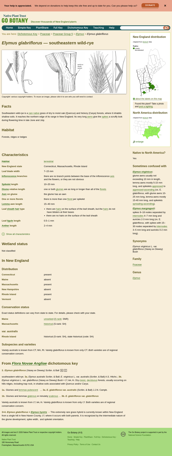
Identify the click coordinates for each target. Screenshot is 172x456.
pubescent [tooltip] (32, 390)
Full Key (58, 28)
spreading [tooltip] (138, 203)
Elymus (136, 278)
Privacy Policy (72, 444)
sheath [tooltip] (10, 209)
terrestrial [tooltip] (48, 161)
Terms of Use (85, 444)
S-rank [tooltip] (58, 319)
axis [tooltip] (112, 176)
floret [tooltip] (69, 199)
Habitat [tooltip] (5, 161)
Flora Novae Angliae (29, 363)
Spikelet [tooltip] (6, 184)
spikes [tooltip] (105, 116)
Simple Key (24, 28)
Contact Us (96, 444)
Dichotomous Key (78, 28)
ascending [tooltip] (149, 189)
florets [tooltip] (103, 189)
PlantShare (42, 28)
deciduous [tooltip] (92, 380)
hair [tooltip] (17, 209)
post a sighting (146, 106)
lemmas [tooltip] (23, 390)
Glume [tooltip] (5, 189)
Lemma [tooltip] (6, 204)
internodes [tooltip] (138, 215)
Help (111, 28)
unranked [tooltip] (48, 319)
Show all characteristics (18, 234)
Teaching (98, 28)
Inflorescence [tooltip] (9, 176)
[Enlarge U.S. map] (150, 131)
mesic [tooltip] (83, 380)
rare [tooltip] (31, 113)
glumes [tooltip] (59, 189)
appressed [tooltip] (157, 186)
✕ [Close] (165, 5)
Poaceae (45, 34)
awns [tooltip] (89, 116)
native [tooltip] (36, 113)
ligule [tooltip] (10, 220)
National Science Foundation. (139, 435)
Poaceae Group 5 (63, 34)
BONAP (145, 42)
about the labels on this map (148, 99)
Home (9, 28)
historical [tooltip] (48, 324)
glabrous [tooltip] (32, 396)
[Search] (166, 28)
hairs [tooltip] (58, 209)
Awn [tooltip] (4, 194)
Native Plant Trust (9, 440)
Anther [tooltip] (5, 225)
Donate (150, 5)
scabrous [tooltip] (53, 396)
